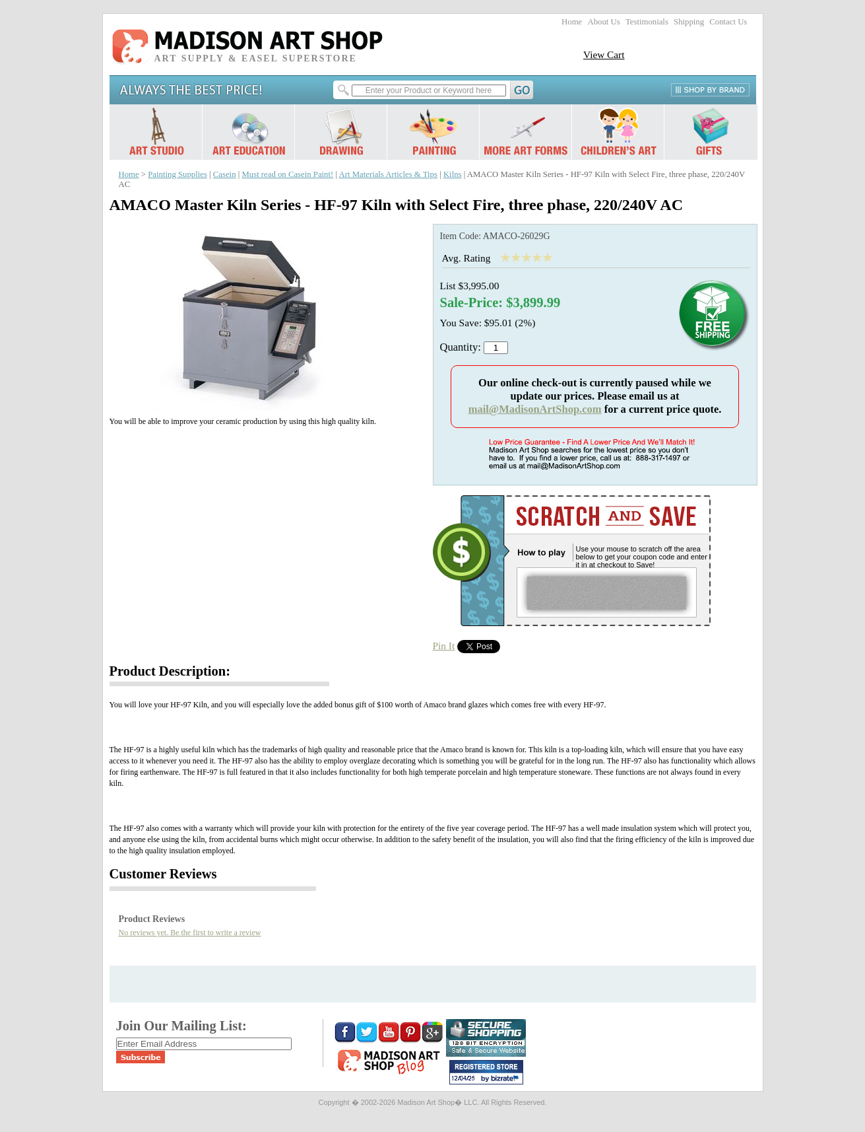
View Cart (604, 54)
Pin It (444, 645)
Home (571, 21)
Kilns (452, 174)
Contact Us (728, 21)
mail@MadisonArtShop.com (535, 409)
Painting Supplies (177, 174)
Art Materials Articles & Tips (388, 174)
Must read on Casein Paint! (287, 174)
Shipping (689, 21)
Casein (224, 174)
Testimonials (646, 21)
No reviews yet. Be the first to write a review (190, 932)
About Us (603, 21)
